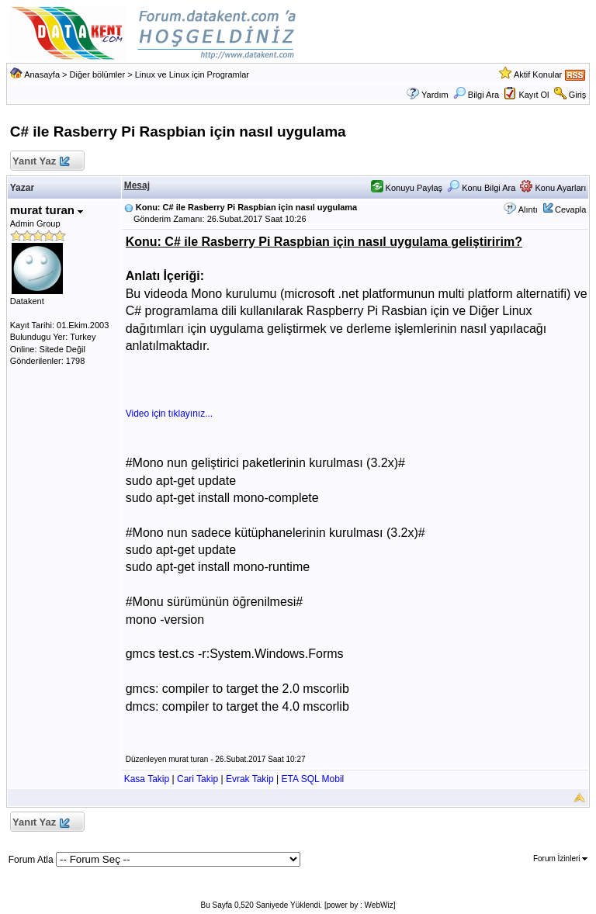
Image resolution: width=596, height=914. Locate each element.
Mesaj (137, 185)
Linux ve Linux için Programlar (192, 74)
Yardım (435, 94)
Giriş (578, 94)
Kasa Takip (146, 779)
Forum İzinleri (560, 858)
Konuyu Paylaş (406, 187)
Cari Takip (197, 779)
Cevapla (570, 209)
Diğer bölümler (98, 74)
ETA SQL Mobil (313, 779)
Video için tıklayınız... (169, 413)
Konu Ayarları (553, 187)
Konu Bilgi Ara (481, 187)
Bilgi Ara (476, 94)
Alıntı (528, 209)
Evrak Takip (250, 779)
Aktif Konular (538, 74)
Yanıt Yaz (40, 161)
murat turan (47, 209)
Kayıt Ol (533, 94)
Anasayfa (42, 74)
